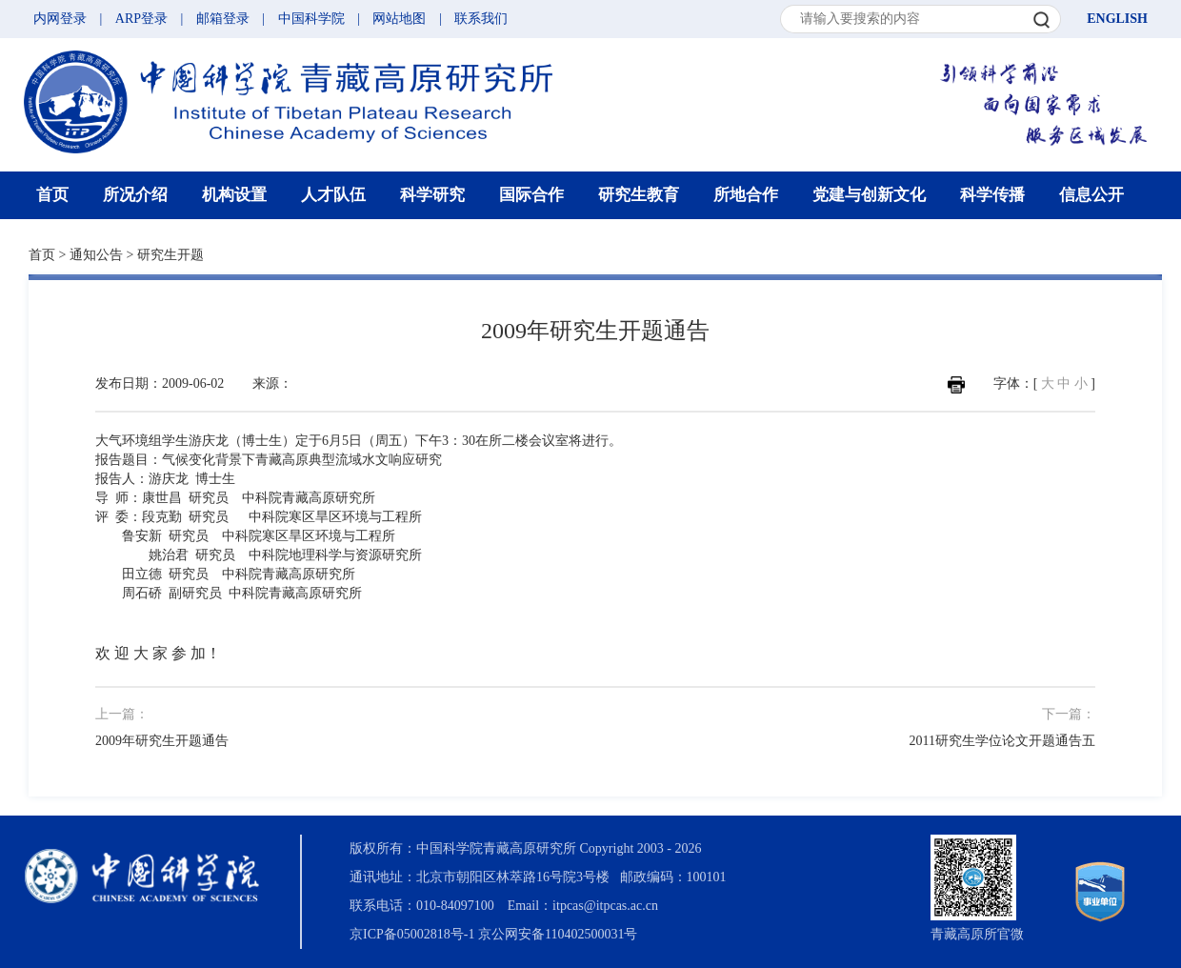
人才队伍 (333, 195)
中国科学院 (311, 18)
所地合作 (745, 195)
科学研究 (432, 195)
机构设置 (234, 195)
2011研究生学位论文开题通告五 (1002, 741)
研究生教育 (638, 195)
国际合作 (531, 195)
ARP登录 (141, 18)
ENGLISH (1117, 18)
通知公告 (96, 255)
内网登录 (60, 18)
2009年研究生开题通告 (162, 741)
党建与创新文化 (869, 195)
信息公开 (1091, 195)
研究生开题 (170, 255)
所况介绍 (135, 195)
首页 (52, 195)
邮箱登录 (223, 18)
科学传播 (992, 195)
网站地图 (399, 18)
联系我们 (481, 18)
